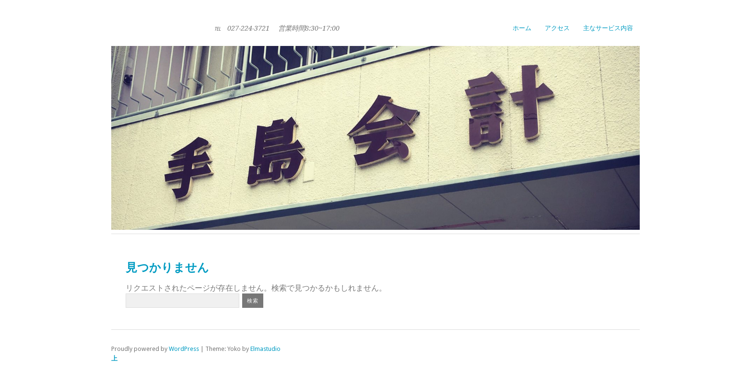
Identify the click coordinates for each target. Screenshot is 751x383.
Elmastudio (265, 348)
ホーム (522, 28)
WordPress (184, 348)
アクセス (557, 28)
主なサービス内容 (608, 28)
